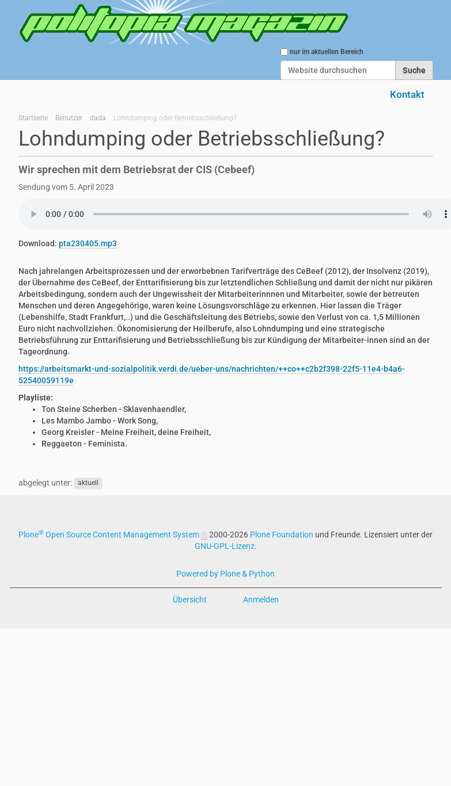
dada (98, 118)
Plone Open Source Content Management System (108, 534)
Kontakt (407, 94)
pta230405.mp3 (88, 243)
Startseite (33, 118)
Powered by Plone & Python (225, 573)
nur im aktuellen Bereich (326, 52)
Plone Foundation (281, 534)
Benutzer (68, 118)
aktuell (88, 483)
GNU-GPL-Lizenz (225, 546)
